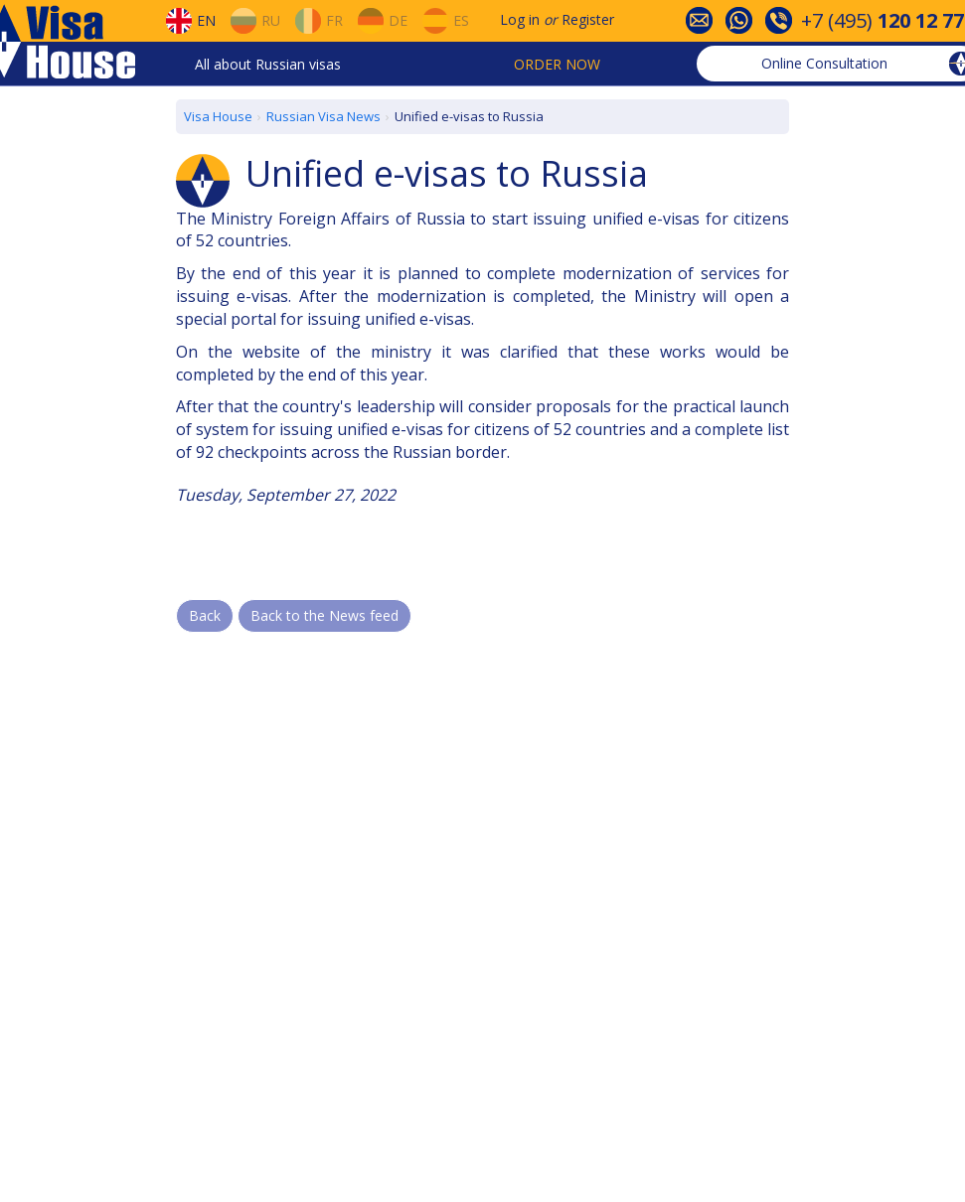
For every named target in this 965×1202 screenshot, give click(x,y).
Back (205, 615)
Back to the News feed (324, 615)
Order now (557, 64)
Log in (520, 19)
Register (588, 19)
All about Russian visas (268, 64)
